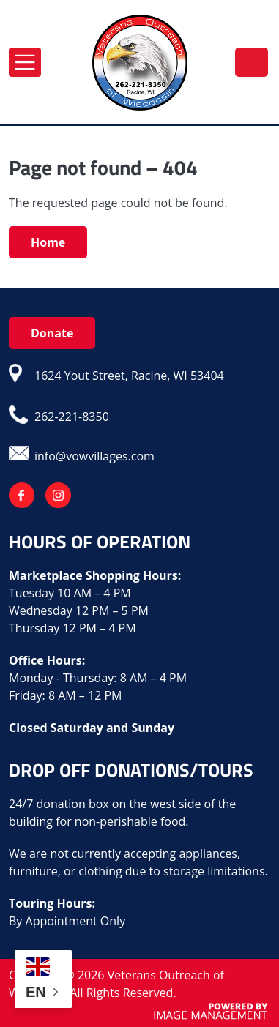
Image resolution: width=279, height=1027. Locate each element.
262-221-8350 (251, 61)
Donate (52, 333)
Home (48, 242)
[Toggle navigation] (25, 62)
